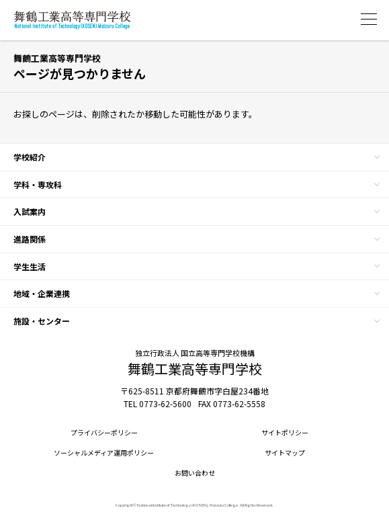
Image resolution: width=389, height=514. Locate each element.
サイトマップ (285, 452)
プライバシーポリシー (104, 432)
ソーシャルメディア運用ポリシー (104, 452)
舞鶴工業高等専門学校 (72, 20)
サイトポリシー (284, 432)
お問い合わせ (195, 473)
